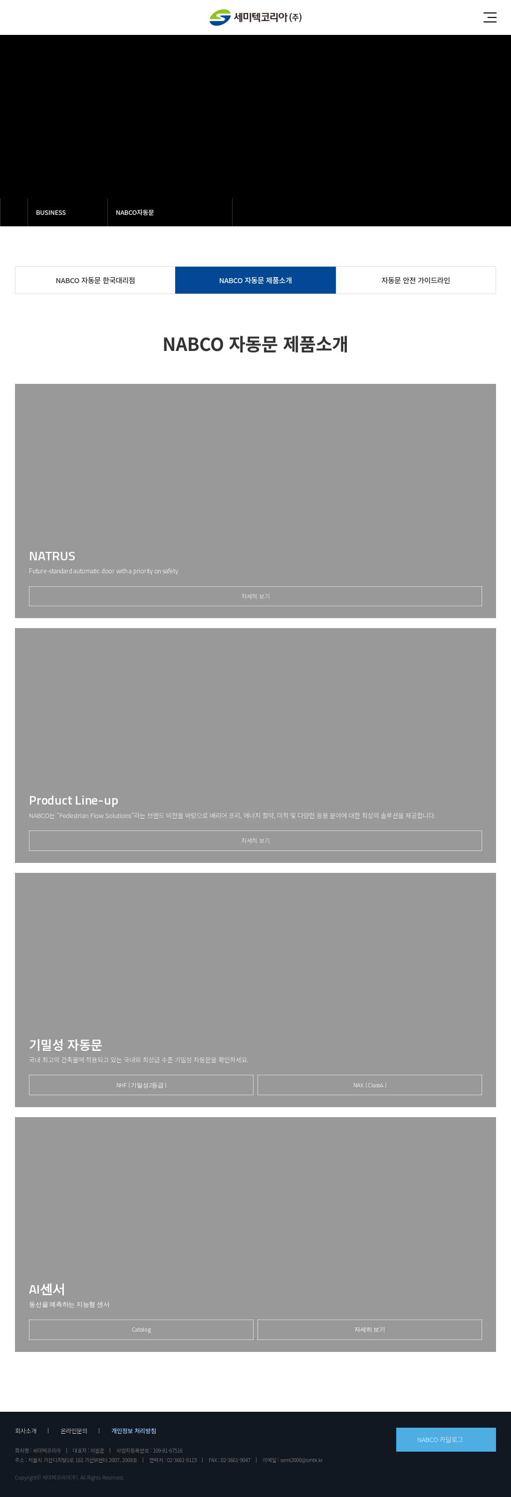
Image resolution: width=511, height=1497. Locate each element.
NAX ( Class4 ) (370, 1085)
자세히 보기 (255, 596)
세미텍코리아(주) (255, 17)
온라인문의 (73, 1431)
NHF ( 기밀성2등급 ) (141, 1085)
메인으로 (13, 212)
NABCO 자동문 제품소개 (255, 280)
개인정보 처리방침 (133, 1431)
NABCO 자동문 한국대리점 (95, 280)
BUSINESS (51, 212)
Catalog (141, 1329)
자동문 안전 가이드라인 (416, 280)
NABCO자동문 (135, 212)
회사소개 (25, 1431)
